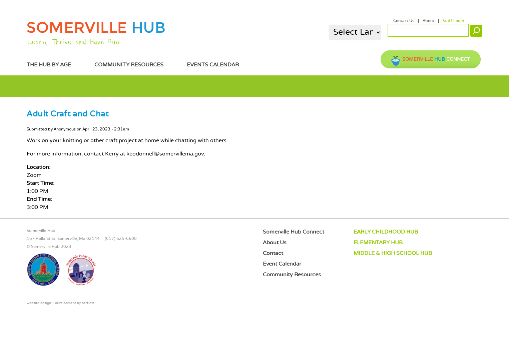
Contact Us (403, 21)
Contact (273, 253)
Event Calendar (282, 264)
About (428, 21)
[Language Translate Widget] (355, 32)
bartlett (88, 303)
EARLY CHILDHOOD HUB (386, 232)
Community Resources (128, 65)
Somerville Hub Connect (293, 232)
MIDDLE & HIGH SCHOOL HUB (393, 253)
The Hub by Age (49, 65)
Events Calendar (213, 65)
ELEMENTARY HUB (378, 243)
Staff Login (453, 21)
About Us (275, 243)
